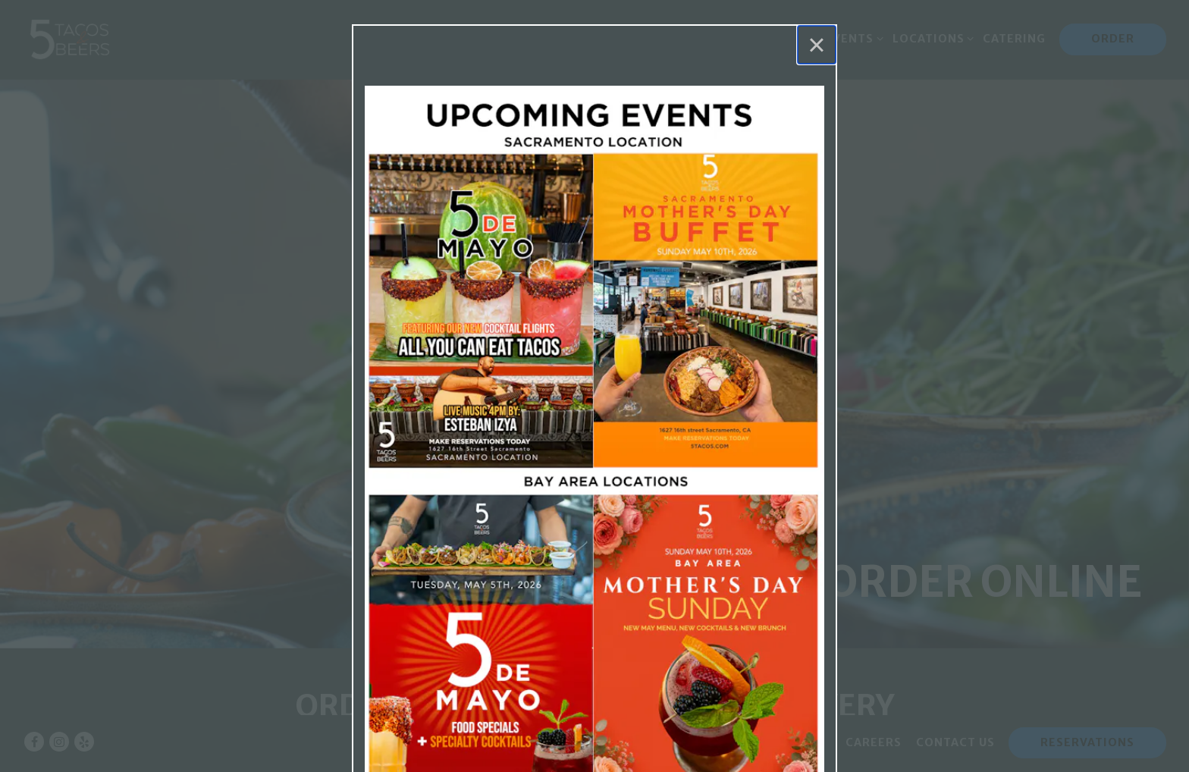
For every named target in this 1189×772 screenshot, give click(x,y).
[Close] (817, 45)
